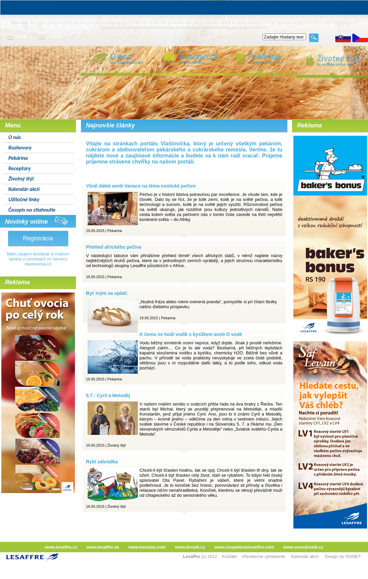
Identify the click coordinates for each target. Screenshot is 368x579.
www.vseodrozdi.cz (303, 547)
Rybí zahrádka (102, 461)
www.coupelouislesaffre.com (244, 547)
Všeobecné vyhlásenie (263, 556)
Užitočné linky (23, 199)
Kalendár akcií (23, 189)
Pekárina (18, 158)
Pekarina (114, 231)
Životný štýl (20, 179)
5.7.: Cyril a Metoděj (108, 395)
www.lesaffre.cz (61, 547)
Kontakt (50, 36)
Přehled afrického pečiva (113, 247)
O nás (14, 137)
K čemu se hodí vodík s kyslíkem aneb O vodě (191, 334)
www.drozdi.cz (190, 547)
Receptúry (19, 168)
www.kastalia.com (147, 547)
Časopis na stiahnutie (32, 210)
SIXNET (353, 556)
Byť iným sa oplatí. (107, 293)
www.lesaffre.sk (102, 547)
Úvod (16, 36)
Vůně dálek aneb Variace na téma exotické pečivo (141, 186)
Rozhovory (19, 147)
